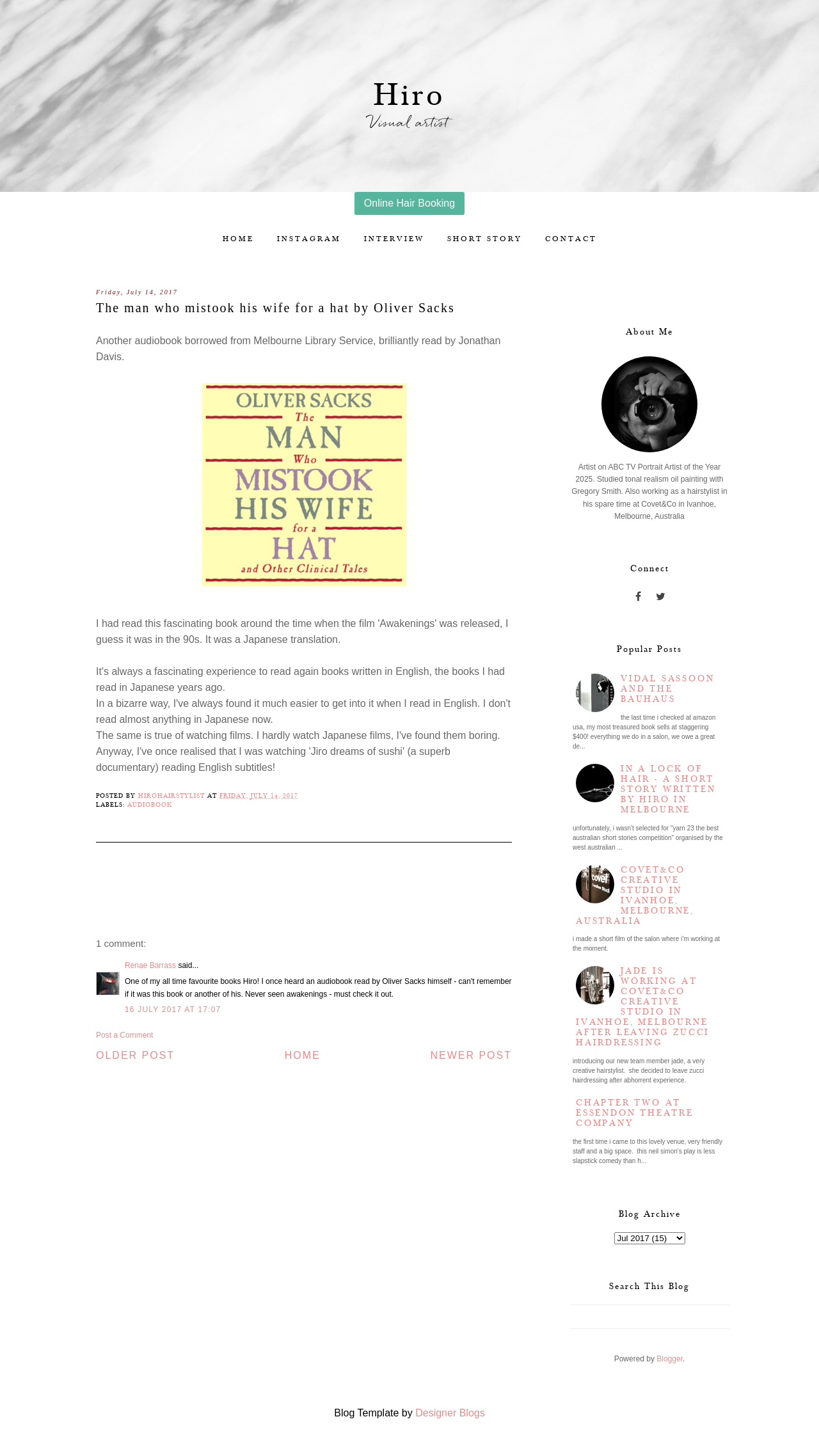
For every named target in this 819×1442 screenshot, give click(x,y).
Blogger (669, 1358)
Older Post (135, 1055)
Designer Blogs (450, 1412)
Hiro (410, 96)
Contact (571, 239)
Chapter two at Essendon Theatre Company (635, 1113)
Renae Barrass (150, 965)
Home (238, 239)
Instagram (309, 239)
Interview (394, 239)
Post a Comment (124, 1035)
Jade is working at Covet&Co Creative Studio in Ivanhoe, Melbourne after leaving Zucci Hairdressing (643, 1007)
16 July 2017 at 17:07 (173, 1009)
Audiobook (149, 805)
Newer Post (471, 1055)
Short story (484, 239)
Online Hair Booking (409, 203)
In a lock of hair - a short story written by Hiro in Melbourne (668, 789)
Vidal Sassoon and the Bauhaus (667, 689)
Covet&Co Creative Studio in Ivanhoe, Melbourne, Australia (635, 895)
